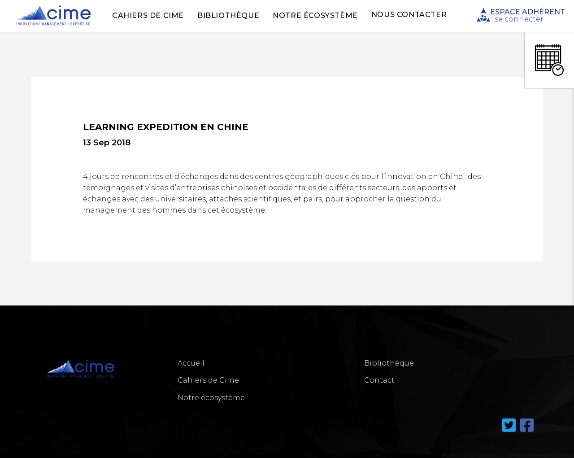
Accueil (191, 363)
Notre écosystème (315, 15)
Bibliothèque (228, 15)
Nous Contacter (409, 14)
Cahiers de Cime (148, 15)
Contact (379, 380)
